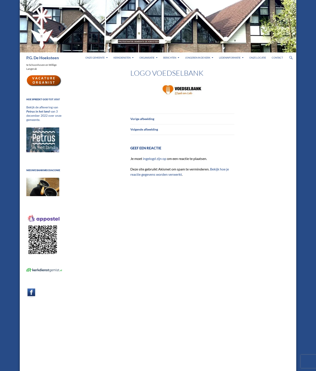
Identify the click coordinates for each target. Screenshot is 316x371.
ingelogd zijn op (154, 158)
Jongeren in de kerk (197, 57)
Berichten (169, 57)
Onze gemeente (95, 57)
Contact (277, 57)
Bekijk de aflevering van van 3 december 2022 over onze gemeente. (43, 111)
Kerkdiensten (122, 57)
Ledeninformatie (230, 57)
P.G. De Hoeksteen (42, 57)
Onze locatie (257, 57)
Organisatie (146, 57)
